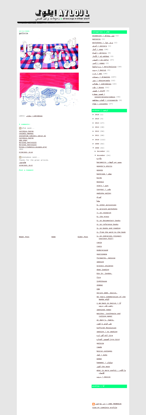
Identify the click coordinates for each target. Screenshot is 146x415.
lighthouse (102, 281)
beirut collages (104, 351)
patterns (96, 39)
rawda (99, 347)
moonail (100, 182)
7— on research (104, 213)
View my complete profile (104, 408)
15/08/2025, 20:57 (26, 165)
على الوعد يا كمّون (104, 324)
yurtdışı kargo (26, 131)
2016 (97, 115)
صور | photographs (101, 81)
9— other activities (106, 205)
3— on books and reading (108, 228)
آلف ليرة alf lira (105, 336)
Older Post (83, 237)
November (101, 155)
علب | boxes (98, 88)
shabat (100, 285)
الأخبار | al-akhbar (100, 56)
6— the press (103, 217)
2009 (97, 144)
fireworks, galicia (106, 258)
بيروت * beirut (103, 377)
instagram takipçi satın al (32, 136)
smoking (100, 262)
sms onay (23, 140)
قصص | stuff (98, 91)
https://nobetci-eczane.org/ (33, 147)
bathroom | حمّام (104, 174)
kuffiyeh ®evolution (106, 328)
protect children (105, 266)
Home (53, 237)
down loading (103, 270)
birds (99, 178)
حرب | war (97, 74)
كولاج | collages (100, 104)
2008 (97, 148)
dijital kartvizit (28, 142)
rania (99, 243)
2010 (97, 140)
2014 (97, 123)
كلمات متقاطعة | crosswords (105, 100)
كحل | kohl (102, 355)
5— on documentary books (108, 221)
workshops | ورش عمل (102, 43)
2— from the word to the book (111, 232)
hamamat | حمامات (105, 363)
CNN (98, 289)
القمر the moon (103, 367)
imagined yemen (104, 310)
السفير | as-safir (100, 60)
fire (99, 277)
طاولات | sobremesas (34, 116)
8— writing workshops (107, 209)
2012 (97, 131)
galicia (100, 343)
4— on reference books (107, 224)
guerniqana (102, 254)
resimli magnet (26, 133)
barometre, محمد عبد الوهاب (109, 162)
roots (99, 246)
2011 (97, 135)
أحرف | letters (99, 46)
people (100, 170)
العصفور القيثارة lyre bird (108, 340)
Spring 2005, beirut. (107, 293)
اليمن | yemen (98, 63)
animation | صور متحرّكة (103, 36)
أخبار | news (97, 49)
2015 (97, 119)
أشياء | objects (99, 53)
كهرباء (99, 197)
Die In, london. (104, 273)
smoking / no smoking (107, 332)
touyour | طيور (104, 189)
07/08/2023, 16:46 (26, 152)
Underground (102, 250)
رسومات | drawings (101, 77)
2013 (97, 127)
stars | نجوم (102, 186)
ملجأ (98, 201)
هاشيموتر (22, 163)
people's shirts (104, 166)
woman (99, 359)
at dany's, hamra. (105, 320)
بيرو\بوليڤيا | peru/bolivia (104, 67)
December (101, 151)
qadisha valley (104, 193)
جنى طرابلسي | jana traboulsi (108, 404)
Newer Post (24, 237)
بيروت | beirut (99, 70)
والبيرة (99, 159)
